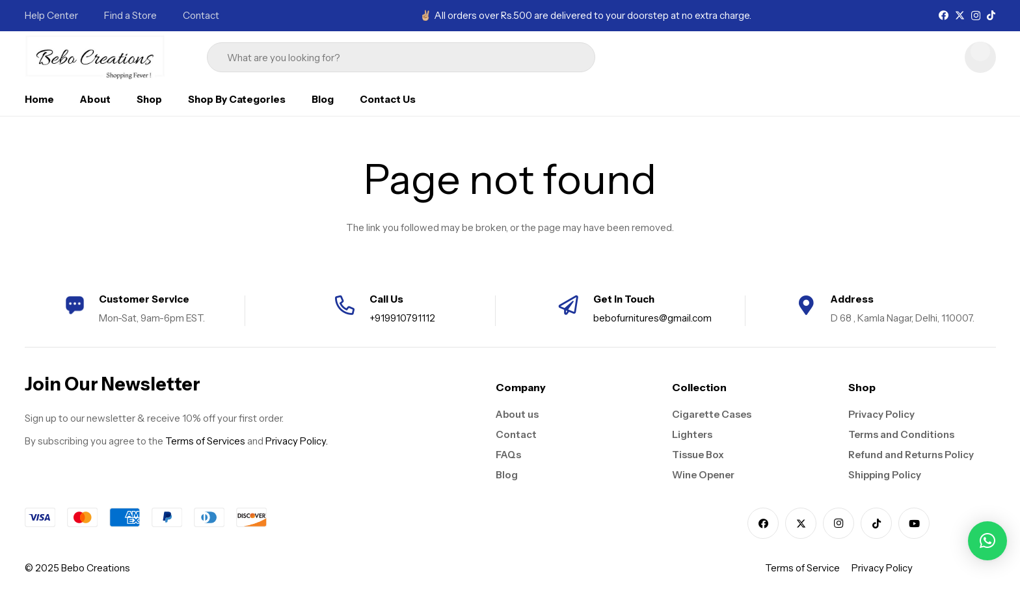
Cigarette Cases (711, 414)
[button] (987, 540)
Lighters (692, 434)
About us (517, 414)
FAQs (508, 454)
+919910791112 (402, 318)
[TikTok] (991, 15)
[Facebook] (943, 15)
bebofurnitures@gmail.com (652, 318)
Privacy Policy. (296, 441)
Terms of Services (205, 441)
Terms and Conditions (901, 434)
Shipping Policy (884, 475)
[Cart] (980, 57)
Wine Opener (703, 475)
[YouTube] (914, 523)
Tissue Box (698, 454)
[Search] (567, 57)
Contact (516, 434)
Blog (507, 475)
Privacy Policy (881, 414)
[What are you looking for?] (401, 57)
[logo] (96, 57)
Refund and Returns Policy (911, 454)
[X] (960, 15)
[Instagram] (975, 15)
